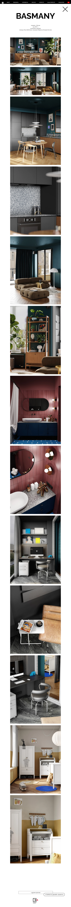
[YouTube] (69, 2)
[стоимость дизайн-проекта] (54, 894)
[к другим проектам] (36, 892)
